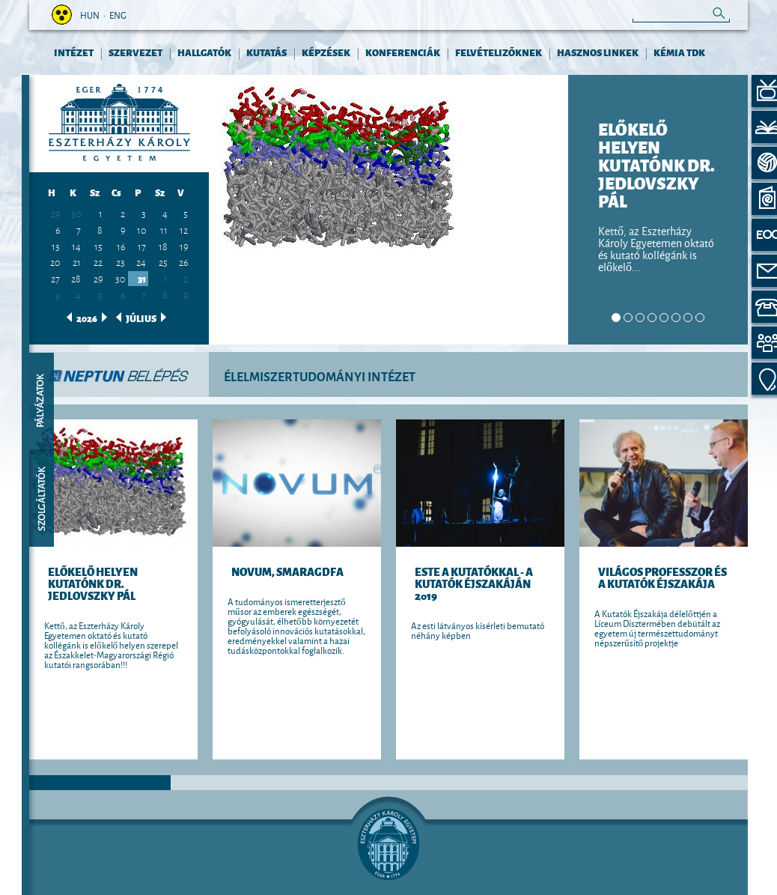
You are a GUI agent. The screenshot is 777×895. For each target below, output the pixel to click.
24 (141, 261)
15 (98, 245)
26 (183, 261)
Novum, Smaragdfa (287, 571)
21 (77, 261)
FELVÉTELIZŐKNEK (498, 52)
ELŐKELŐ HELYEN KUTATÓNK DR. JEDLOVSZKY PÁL (93, 583)
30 (76, 213)
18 (163, 245)
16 (121, 245)
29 (98, 277)
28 (76, 277)
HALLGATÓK (204, 52)
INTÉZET (74, 52)
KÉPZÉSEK (326, 52)
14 (76, 245)
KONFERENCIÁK (402, 52)
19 (184, 245)
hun (90, 14)
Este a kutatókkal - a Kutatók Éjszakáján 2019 (474, 583)
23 (120, 261)
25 (163, 261)
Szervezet (135, 52)
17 (142, 245)
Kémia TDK (679, 52)
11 (164, 229)
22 (98, 261)
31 (142, 278)
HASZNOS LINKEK (598, 52)
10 (141, 229)
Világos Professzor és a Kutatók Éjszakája (662, 577)
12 (184, 229)
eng (118, 14)
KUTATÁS (266, 52)
